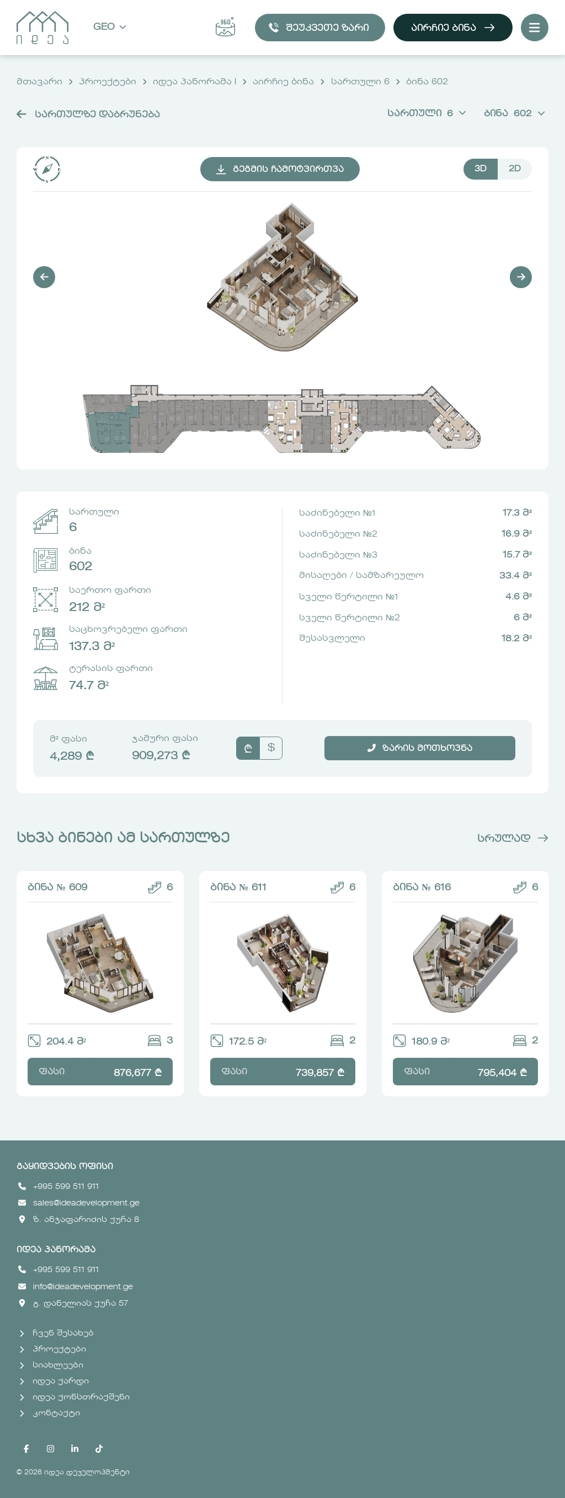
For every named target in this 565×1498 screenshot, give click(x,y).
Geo (109, 28)
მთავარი (39, 82)
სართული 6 (360, 82)
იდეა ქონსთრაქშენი (74, 1397)
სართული (426, 114)
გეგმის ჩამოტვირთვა (279, 170)
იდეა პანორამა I (194, 82)
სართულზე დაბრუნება (88, 115)
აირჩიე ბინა (453, 27)
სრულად (512, 839)
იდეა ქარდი (54, 1381)
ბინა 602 (427, 82)
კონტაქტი (49, 1413)
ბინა (514, 113)
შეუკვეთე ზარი (318, 27)
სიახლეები (51, 1365)
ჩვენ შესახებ (56, 1333)
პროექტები (107, 82)
